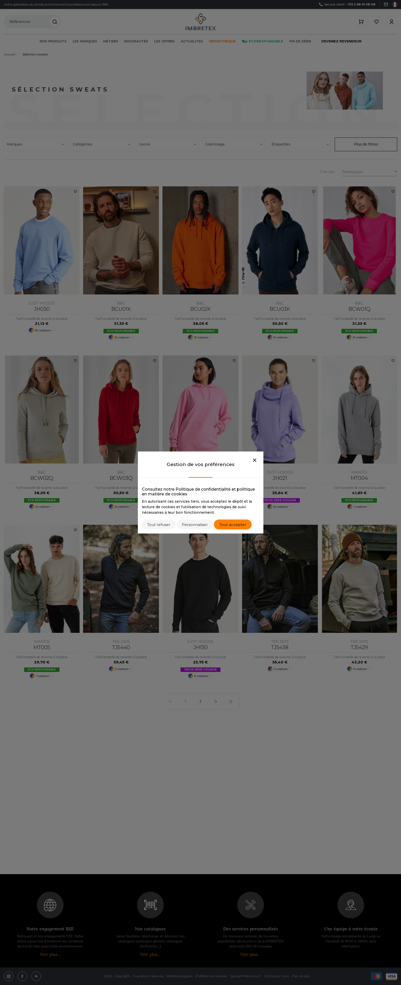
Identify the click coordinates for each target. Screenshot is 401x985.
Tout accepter (232, 524)
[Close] (254, 460)
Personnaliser (195, 524)
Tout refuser (158, 524)
